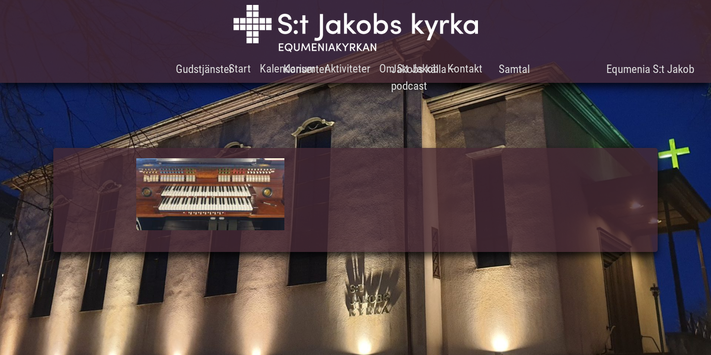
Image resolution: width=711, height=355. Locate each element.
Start (240, 68)
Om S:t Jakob (408, 68)
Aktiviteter (347, 68)
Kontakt (464, 68)
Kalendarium (288, 68)
